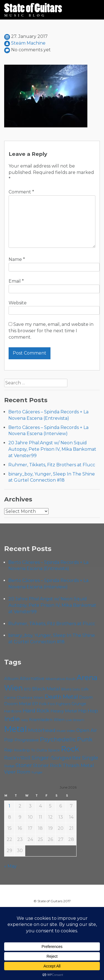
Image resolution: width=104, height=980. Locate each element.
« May (10, 866)
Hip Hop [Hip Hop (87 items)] (88, 711)
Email (16, 281)
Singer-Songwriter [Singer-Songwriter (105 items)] (56, 757)
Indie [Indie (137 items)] (12, 719)
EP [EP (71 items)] (35, 703)
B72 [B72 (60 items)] (27, 689)
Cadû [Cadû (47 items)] (76, 689)
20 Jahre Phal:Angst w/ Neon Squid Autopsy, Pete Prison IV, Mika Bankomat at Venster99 (52, 449)
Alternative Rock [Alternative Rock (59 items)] (60, 678)
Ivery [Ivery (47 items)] (24, 720)
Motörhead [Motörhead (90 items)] (41, 730)
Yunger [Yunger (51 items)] (37, 772)
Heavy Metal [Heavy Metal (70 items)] (63, 711)
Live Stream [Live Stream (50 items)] (75, 720)
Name (17, 259)
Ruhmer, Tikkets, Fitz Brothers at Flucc (51, 464)
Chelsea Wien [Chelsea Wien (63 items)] (30, 697)
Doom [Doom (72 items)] (86, 697)
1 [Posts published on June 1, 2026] (9, 806)
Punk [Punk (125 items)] (85, 739)
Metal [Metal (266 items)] (15, 729)
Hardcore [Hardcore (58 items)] (13, 711)
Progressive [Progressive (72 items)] (26, 740)
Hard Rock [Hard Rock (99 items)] (36, 710)
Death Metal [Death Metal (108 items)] (61, 696)
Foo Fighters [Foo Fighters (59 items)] (59, 704)
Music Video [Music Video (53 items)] (66, 731)
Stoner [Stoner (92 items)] (24, 765)
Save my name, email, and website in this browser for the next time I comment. (51, 331)
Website (18, 302)
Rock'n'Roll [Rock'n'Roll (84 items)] (17, 758)
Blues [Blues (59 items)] (66, 689)
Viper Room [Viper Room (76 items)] (17, 772)
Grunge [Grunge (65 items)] (79, 703)
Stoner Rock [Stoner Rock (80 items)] (47, 765)
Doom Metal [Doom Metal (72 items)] (17, 703)
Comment (21, 192)
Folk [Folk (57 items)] (43, 704)
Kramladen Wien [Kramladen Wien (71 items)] (47, 719)
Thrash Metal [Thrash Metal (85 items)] (78, 765)
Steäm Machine (28, 43)
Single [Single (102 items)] (90, 758)
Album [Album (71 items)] (11, 678)
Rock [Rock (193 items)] (70, 748)
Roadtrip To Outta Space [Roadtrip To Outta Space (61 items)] (37, 750)
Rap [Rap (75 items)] (8, 750)
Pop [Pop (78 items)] (8, 740)
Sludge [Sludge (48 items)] (9, 766)
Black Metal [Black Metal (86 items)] (46, 689)
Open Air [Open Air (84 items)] (86, 730)
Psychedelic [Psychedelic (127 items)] (58, 739)
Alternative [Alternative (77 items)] (32, 678)
